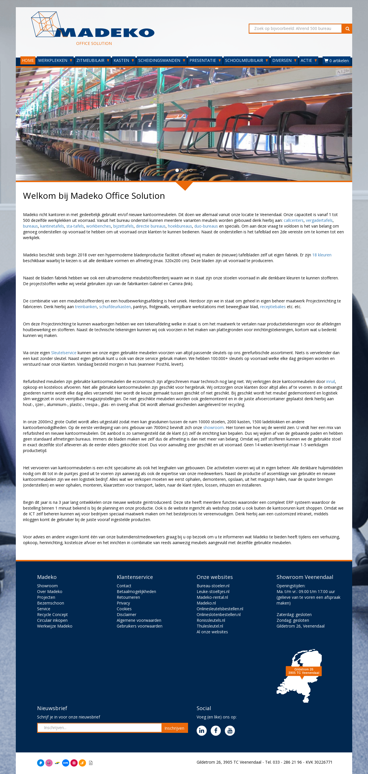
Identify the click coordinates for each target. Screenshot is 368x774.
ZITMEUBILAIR (92, 60)
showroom (213, 427)
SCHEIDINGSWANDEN (161, 60)
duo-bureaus (206, 226)
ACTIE (309, 60)
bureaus (30, 226)
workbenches (98, 226)
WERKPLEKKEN (55, 60)
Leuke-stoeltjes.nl (213, 591)
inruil (330, 381)
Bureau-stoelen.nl (213, 585)
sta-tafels (75, 226)
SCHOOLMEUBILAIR (246, 60)
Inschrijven (174, 728)
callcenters (294, 220)
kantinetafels (52, 226)
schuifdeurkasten (115, 306)
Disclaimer (126, 614)
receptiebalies (273, 306)
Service (43, 608)
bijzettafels (123, 226)
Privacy (123, 603)
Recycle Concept (52, 614)
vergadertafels (319, 220)
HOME (28, 60)
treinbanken (86, 306)
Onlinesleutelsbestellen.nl (220, 608)
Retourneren (128, 597)
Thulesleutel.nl (210, 626)
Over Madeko (49, 591)
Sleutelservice (64, 352)
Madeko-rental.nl (212, 597)
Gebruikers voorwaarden (139, 626)
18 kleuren (321, 255)
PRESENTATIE (205, 60)
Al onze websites (212, 631)
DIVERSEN (284, 60)
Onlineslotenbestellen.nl (219, 614)
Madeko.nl (206, 603)
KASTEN (124, 60)
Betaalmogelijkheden (136, 591)
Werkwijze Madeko (54, 626)
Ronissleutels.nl (211, 620)
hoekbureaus (180, 226)
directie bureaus (151, 226)
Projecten (46, 597)
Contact (124, 585)
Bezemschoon (50, 603)
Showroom (47, 585)
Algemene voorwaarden (139, 620)
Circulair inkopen (52, 620)
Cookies (124, 608)
